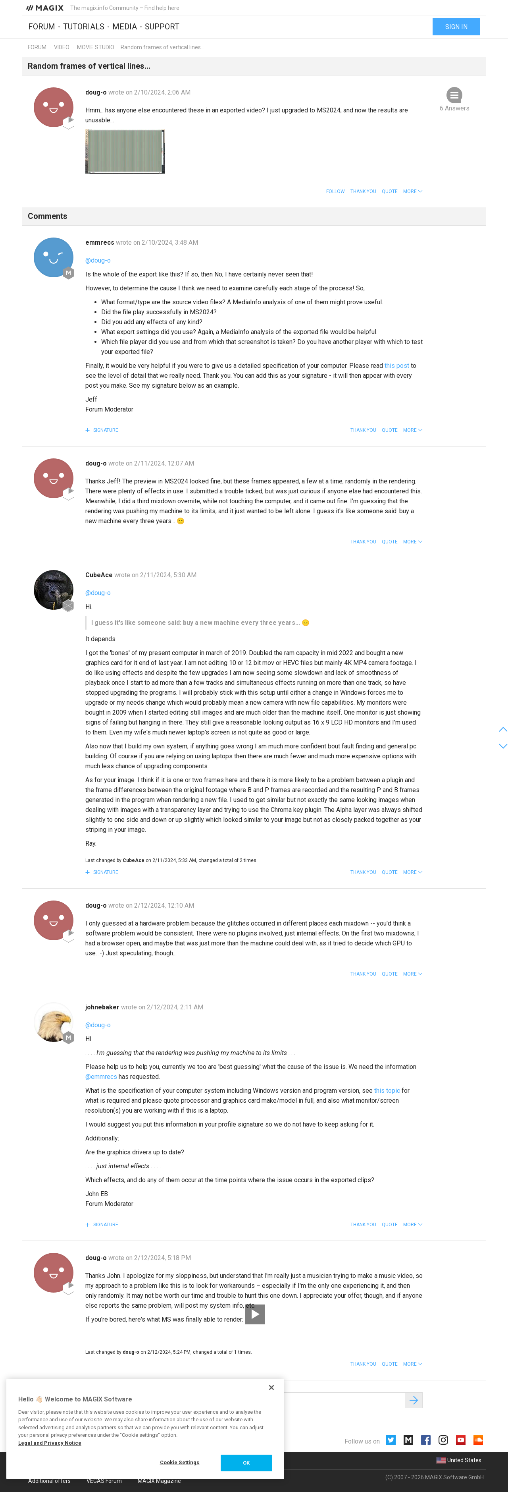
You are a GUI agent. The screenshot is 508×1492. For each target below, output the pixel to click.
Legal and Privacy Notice (49, 1443)
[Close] (271, 1387)
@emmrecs (101, 1076)
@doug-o (98, 260)
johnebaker (103, 1007)
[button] (413, 191)
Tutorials (83, 26)
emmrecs (100, 242)
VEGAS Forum (104, 1481)
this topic (387, 1090)
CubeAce (99, 575)
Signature (105, 430)
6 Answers (455, 108)
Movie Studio (95, 47)
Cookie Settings (180, 1462)
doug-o (96, 92)
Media (124, 26)
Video (61, 47)
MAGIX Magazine (159, 1481)
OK (246, 1463)
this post (397, 365)
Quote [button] (390, 191)
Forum (41, 26)
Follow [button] (335, 191)
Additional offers (49, 1481)
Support (162, 26)
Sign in (456, 27)
